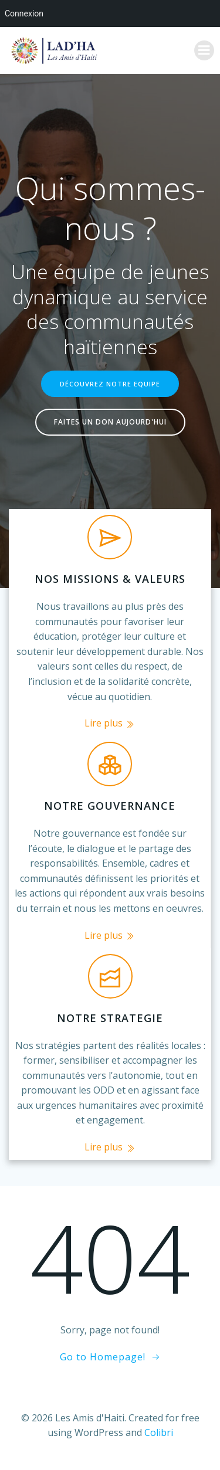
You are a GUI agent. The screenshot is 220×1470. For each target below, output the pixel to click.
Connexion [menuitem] (24, 13)
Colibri (158, 1432)
